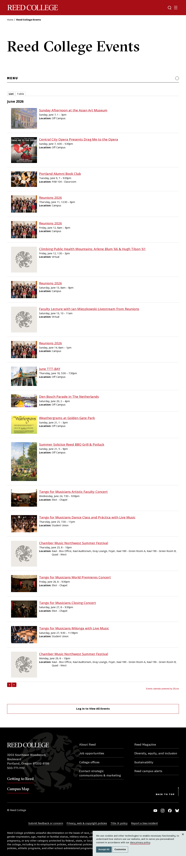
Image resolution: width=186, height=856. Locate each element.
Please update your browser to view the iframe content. (93, 94)
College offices (89, 762)
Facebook (170, 810)
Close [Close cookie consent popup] (182, 837)
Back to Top (165, 794)
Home (10, 20)
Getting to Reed (20, 778)
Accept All (103, 849)
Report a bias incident (144, 823)
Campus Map (18, 788)
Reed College (32, 8)
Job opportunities (91, 753)
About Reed (87, 744)
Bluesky (177, 810)
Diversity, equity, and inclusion (155, 753)
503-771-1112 (16, 768)
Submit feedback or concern (45, 823)
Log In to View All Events (93, 709)
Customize (120, 849)
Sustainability (143, 762)
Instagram (162, 810)
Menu (12, 78)
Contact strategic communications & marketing (100, 773)
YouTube (155, 810)
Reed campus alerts (148, 771)
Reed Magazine (145, 744)
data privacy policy (140, 842)
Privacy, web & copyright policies (87, 823)
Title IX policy (119, 823)
